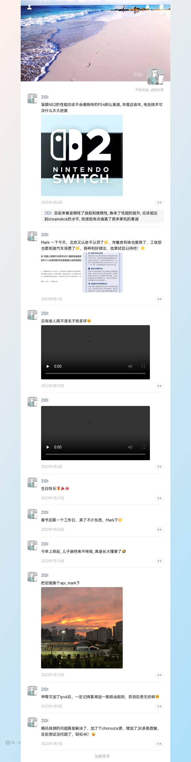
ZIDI (47, 213)
